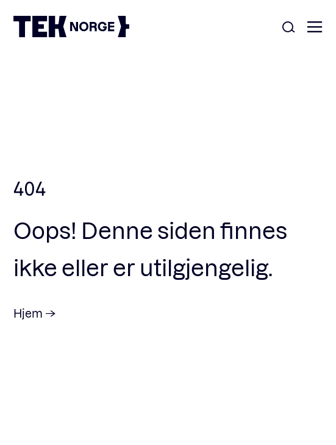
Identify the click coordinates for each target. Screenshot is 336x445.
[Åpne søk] (288, 27)
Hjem (28, 313)
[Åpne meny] (315, 27)
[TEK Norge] (71, 33)
